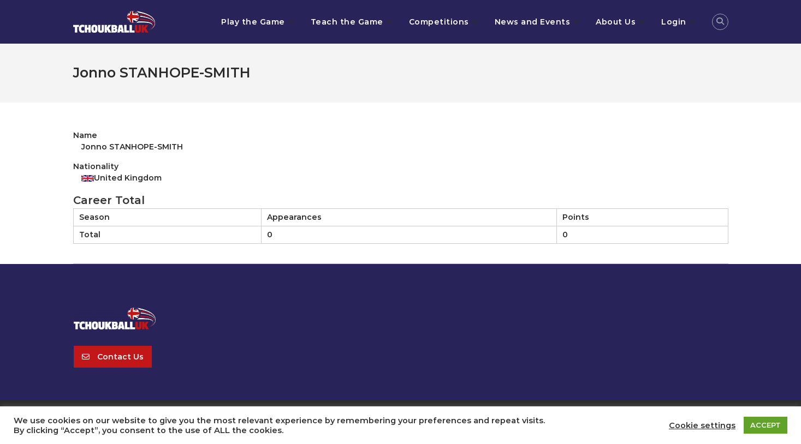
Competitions (439, 22)
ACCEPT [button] (765, 425)
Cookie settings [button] (702, 425)
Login (673, 22)
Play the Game (253, 22)
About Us (616, 22)
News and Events (533, 22)
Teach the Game (347, 22)
